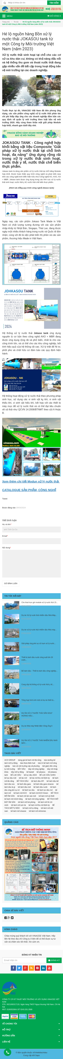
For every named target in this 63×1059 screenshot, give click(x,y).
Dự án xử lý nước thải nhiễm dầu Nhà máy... (38, 630)
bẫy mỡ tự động (17, 772)
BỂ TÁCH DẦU (22, 781)
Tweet (4, 499)
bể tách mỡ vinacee (18, 811)
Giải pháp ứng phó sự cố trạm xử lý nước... (38, 643)
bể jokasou (41, 772)
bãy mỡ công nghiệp (36, 769)
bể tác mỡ (23, 778)
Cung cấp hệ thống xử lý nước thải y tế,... (37, 684)
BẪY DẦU (21, 769)
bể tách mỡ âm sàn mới (26, 796)
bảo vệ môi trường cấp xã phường (26, 766)
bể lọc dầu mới (10, 778)
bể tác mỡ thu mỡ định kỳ (40, 778)
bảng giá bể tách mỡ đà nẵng (29, 760)
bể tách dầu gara (24, 784)
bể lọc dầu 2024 (30, 775)
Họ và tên (6, 524)
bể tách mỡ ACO (20, 793)
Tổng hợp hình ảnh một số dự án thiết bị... (38, 700)
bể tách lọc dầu (28, 790)
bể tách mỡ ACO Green (39, 793)
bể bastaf (30, 772)
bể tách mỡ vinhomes (37, 811)
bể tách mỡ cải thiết (46, 796)
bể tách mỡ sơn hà (18, 805)
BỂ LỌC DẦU (16, 775)
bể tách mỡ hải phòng (26, 802)
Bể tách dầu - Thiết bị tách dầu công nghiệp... (39, 671)
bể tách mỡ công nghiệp (35, 799)
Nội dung (6, 548)
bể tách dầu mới (24, 787)
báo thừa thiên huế (27, 763)
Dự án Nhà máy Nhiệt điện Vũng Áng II (36, 726)
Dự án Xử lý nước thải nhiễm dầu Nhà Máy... (39, 615)
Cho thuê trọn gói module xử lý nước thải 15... (39, 602)
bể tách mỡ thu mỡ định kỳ (39, 805)
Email (5, 536)
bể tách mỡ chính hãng (13, 799)
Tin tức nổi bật (12, 596)
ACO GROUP (9, 760)
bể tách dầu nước (40, 787)
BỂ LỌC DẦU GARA (47, 775)
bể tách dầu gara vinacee (44, 784)
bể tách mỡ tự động (30, 808)
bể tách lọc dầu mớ (44, 790)
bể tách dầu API (37, 781)
